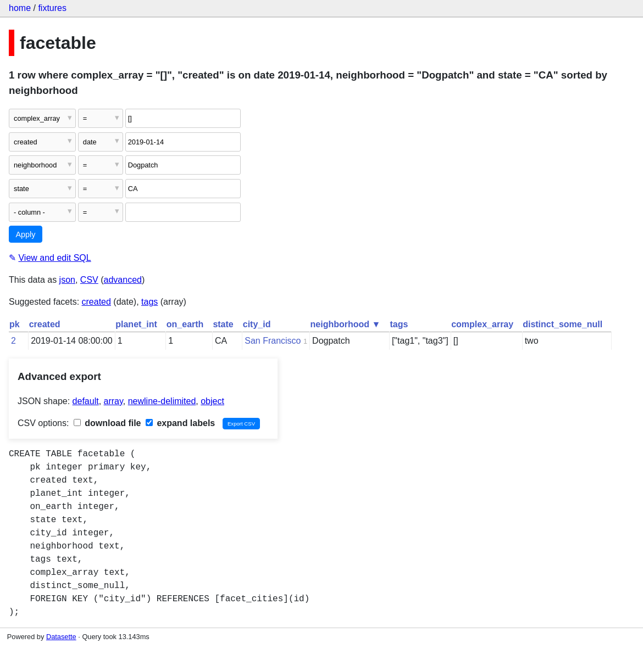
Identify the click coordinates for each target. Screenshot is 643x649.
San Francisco (273, 340)
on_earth (185, 324)
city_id (257, 324)
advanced (123, 279)
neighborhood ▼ (346, 324)
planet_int (136, 324)
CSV (89, 279)
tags (149, 301)
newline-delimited (162, 401)
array (113, 401)
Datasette (61, 637)
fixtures (52, 8)
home (20, 8)
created (96, 301)
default (86, 401)
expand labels (180, 423)
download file (107, 423)
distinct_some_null (562, 324)
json (67, 279)
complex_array (482, 324)
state (223, 324)
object (212, 401)
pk (14, 324)
